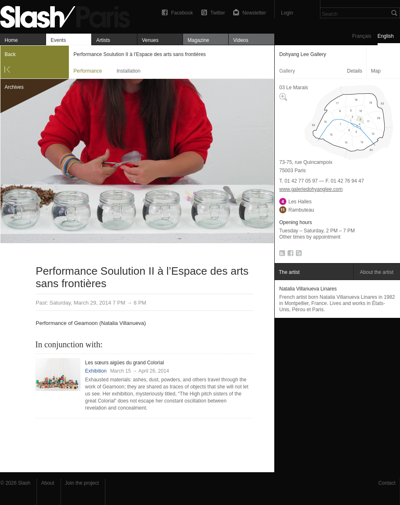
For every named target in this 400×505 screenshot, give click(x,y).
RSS (280, 255)
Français (361, 36)
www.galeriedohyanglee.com (311, 189)
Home (11, 40)
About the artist (376, 272)
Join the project (82, 483)
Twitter (217, 13)
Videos (240, 40)
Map (375, 71)
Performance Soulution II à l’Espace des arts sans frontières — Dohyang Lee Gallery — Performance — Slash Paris (68, 15)
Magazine (198, 40)
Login (287, 13)
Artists (103, 40)
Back (10, 54)
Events (58, 40)
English (386, 36)
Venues (150, 40)
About (47, 483)
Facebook (182, 13)
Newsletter (254, 13)
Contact (386, 483)
